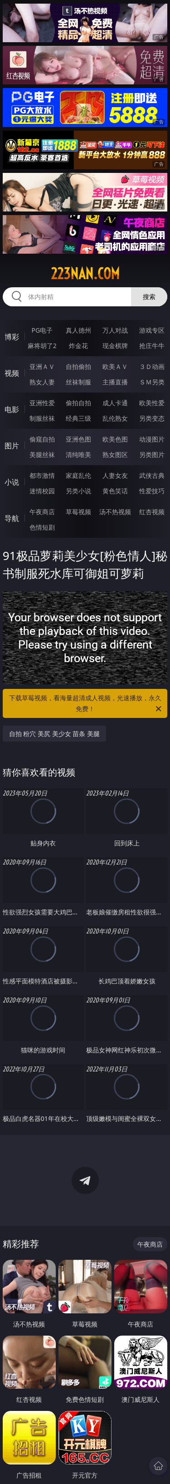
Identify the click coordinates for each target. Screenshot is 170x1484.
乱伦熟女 (115, 418)
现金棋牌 (115, 345)
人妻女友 (115, 475)
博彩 (12, 337)
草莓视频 (78, 511)
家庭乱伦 (78, 475)
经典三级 (78, 418)
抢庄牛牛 (152, 345)
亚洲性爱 (42, 402)
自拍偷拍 (78, 366)
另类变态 (152, 418)
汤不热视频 (115, 511)
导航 (12, 518)
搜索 (149, 296)
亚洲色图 (78, 439)
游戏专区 (152, 330)
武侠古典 (152, 475)
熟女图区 (115, 454)
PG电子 (42, 330)
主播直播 (115, 382)
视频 (12, 373)
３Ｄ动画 (152, 366)
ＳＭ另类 (152, 382)
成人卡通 (115, 402)
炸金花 (78, 345)
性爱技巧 (152, 490)
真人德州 (78, 330)
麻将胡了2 (42, 345)
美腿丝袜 (42, 454)
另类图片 (152, 454)
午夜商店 (42, 511)
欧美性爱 (152, 402)
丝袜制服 (78, 382)
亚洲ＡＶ (42, 366)
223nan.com (85, 274)
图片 (12, 446)
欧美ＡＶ (115, 366)
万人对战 (115, 330)
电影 (12, 409)
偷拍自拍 (78, 402)
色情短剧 (42, 527)
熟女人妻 (42, 382)
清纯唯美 (78, 454)
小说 (12, 482)
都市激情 (42, 475)
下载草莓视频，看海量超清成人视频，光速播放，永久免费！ (86, 703)
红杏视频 (152, 511)
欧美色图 (115, 439)
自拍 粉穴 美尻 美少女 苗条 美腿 (54, 733)
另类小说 (78, 490)
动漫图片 (152, 439)
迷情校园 (42, 490)
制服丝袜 (42, 418)
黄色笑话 (115, 490)
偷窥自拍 (42, 439)
